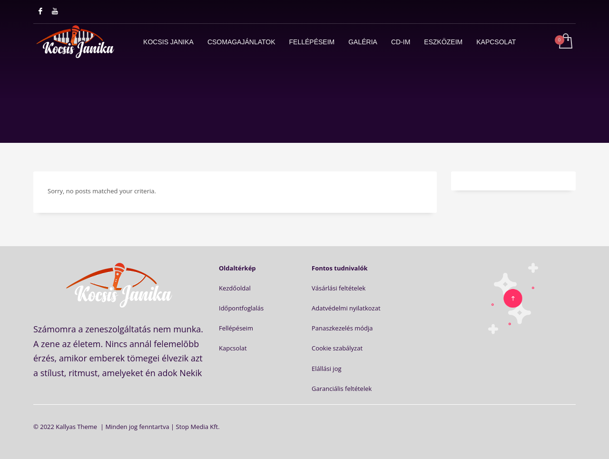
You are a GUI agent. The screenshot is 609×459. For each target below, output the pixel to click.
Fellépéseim (236, 328)
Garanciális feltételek (342, 388)
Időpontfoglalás (241, 308)
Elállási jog (327, 368)
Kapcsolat (233, 348)
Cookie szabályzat (337, 348)
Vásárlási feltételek (338, 288)
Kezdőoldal (235, 288)
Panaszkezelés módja (342, 328)
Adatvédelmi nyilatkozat (346, 308)
